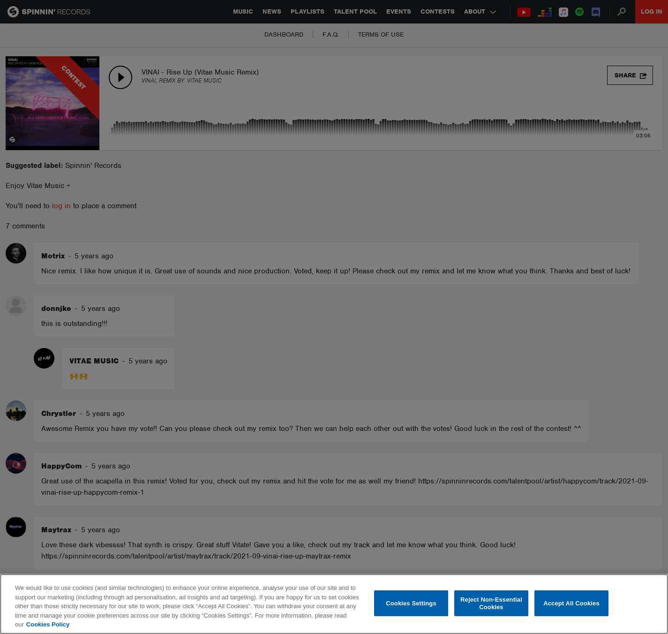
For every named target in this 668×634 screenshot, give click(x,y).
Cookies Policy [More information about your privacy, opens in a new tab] (47, 624)
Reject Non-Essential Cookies (491, 603)
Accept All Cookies (571, 603)
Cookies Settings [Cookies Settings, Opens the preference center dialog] (411, 603)
